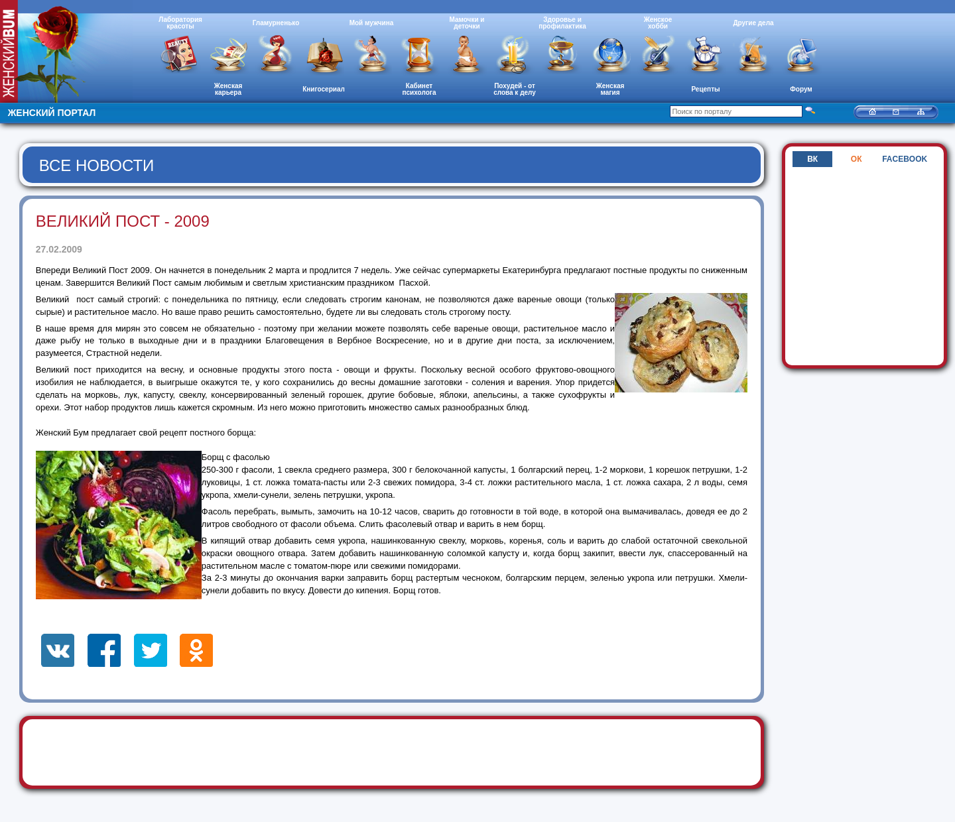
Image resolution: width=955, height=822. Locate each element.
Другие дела (753, 23)
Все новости (97, 165)
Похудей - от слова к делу (514, 89)
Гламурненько (276, 23)
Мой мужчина (372, 23)
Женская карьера (228, 89)
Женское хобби (658, 23)
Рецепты (705, 89)
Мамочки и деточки (466, 23)
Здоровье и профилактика (562, 23)
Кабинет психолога (419, 89)
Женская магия (610, 89)
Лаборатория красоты (180, 23)
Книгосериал (323, 89)
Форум (801, 89)
